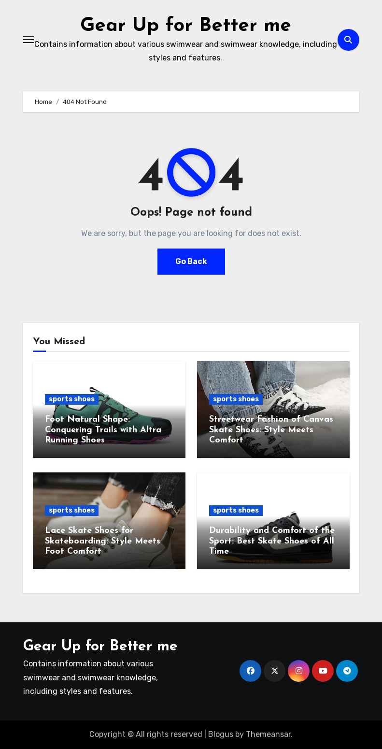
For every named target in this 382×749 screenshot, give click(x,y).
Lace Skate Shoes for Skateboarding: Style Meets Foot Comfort (102, 541)
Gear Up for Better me (185, 26)
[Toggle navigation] (28, 39)
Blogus (220, 734)
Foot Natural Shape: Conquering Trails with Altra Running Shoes (103, 430)
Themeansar (268, 734)
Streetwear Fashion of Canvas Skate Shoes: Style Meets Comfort (271, 430)
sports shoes (72, 399)
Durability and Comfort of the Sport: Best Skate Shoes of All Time (272, 541)
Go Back (191, 261)
